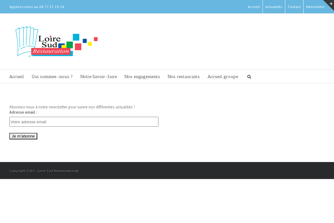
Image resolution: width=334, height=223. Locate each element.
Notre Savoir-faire (111, 77)
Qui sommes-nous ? (58, 77)
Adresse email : (23, 112)
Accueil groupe (254, 77)
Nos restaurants (209, 77)
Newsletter (315, 6)
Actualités (273, 6)
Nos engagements (161, 77)
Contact (294, 6)
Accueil (254, 6)
